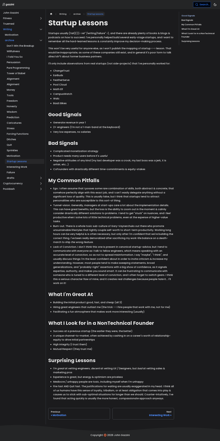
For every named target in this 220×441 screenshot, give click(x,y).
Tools (10, 95)
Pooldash (9, 189)
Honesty (12, 106)
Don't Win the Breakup (20, 46)
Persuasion (13, 62)
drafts (10, 178)
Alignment (13, 79)
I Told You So (15, 57)
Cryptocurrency (13, 183)
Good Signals (188, 15)
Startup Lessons (17, 161)
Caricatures (14, 123)
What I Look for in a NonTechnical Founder (198, 35)
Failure (11, 172)
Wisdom (12, 112)
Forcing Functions (18, 134)
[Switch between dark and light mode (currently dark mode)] (215, 4)
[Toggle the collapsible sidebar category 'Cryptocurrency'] (41, 183)
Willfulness (13, 51)
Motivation (11, 35)
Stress (11, 128)
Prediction (13, 117)
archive (9, 40)
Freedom (12, 101)
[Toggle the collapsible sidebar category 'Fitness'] (41, 18)
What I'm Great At (191, 29)
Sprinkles (12, 150)
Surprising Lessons (191, 41)
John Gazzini (11, 13)
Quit (9, 145)
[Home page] (51, 14)
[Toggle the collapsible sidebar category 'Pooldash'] (41, 189)
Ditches (11, 139)
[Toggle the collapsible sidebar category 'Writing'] (41, 29)
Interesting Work (17, 167)
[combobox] (202, 4)
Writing (7, 29)
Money (11, 90)
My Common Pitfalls (192, 24)
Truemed (8, 24)
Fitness (7, 18)
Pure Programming (18, 68)
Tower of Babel (16, 73)
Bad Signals (187, 20)
